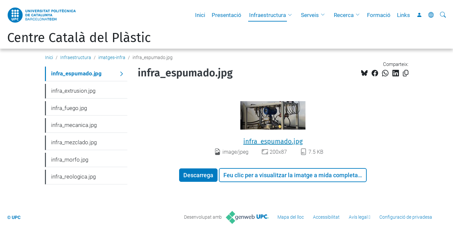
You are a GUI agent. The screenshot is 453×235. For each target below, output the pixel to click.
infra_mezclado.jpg (74, 142)
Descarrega (198, 175)
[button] (291, 15)
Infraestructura (267, 15)
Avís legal (358, 217)
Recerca (344, 15)
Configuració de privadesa (405, 217)
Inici (200, 15)
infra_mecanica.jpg (74, 125)
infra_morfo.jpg (69, 159)
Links (403, 15)
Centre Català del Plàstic (79, 38)
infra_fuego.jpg (69, 108)
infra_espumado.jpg (273, 141)
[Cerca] (443, 15)
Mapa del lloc (290, 217)
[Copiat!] (405, 73)
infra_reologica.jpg (73, 176)
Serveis (310, 15)
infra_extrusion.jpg (73, 90)
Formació (378, 15)
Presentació (226, 15)
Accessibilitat (326, 217)
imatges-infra (111, 57)
